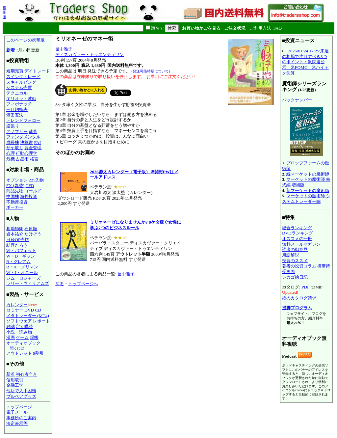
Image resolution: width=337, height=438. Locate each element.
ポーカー (14, 207)
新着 (10, 49)
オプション (17, 180)
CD (38, 310)
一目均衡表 (17, 109)
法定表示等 (17, 423)
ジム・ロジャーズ (23, 278)
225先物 (36, 180)
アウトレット (19, 353)
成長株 (12, 142)
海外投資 (28, 196)
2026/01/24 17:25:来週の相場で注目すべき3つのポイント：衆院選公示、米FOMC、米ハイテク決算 (305, 61)
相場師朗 (14, 228)
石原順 (30, 228)
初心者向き (26, 374)
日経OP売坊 (17, 239)
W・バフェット (21, 250)
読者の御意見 (295, 249)
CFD (30, 185)
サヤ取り (14, 147)
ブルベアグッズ (21, 396)
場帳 (34, 337)
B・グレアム (18, 261)
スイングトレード (23, 76)
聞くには (17, 348)
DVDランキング (297, 233)
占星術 (22, 158)
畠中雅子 (63, 48)
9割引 (38, 353)
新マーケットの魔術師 (307, 190)
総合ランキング (297, 227)
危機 (10, 158)
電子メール (17, 412)
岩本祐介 (14, 234)
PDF (305, 287)
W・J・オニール (22, 272)
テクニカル (17, 93)
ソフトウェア (19, 320)
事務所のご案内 (21, 417)
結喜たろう (17, 245)
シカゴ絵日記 (295, 277)
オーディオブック (23, 343)
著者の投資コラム (299, 265)
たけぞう (32, 234)
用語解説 (290, 255)
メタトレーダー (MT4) (27, 315)
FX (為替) (15, 185)
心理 (10, 153)
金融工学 (14, 385)
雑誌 (10, 326)
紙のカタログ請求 (299, 297)
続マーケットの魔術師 (307, 174)
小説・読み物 (19, 332)
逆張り (12, 125)
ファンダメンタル (23, 136)
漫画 (10, 337)
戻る (59, 283)
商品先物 (14, 190)
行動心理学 (26, 153)
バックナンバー (297, 99)
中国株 (12, 196)
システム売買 (19, 87)
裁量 (33, 131)
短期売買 (14, 70)
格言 (34, 158)
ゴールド (32, 190)
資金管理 (32, 147)
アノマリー (17, 131)
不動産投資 (17, 202)
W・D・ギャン (20, 256)
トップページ (19, 406)
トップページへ (83, 283)
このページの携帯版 (25, 40)
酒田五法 (14, 115)
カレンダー (17, 304)
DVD (29, 310)
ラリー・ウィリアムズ (27, 283)
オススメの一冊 (297, 238)
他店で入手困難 (21, 390)
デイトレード (37, 70)
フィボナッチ (19, 103)
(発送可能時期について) (150, 71)
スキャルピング (21, 82)
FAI (37, 142)
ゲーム (22, 337)
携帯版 (4, 12)
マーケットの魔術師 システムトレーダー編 (306, 198)
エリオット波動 (21, 98)
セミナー (14, 310)
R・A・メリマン (22, 266)
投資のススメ (295, 260)
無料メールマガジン (301, 244)
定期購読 (24, 326)
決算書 (26, 142)
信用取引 (14, 379)
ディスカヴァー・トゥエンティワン (89, 54)
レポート (41, 320)
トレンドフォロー (23, 120)
